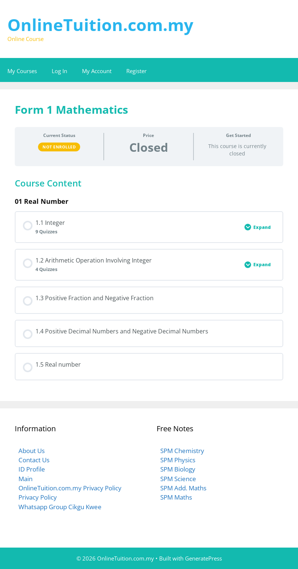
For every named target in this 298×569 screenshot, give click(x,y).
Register (136, 71)
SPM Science (178, 478)
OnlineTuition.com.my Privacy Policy (69, 488)
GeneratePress (203, 558)
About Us (31, 450)
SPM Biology (177, 469)
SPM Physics (177, 460)
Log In (59, 71)
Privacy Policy (37, 497)
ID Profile (31, 469)
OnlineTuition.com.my (100, 24)
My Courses (22, 71)
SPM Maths (176, 497)
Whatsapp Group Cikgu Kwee (60, 507)
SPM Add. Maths (183, 488)
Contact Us (33, 460)
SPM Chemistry (182, 450)
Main (25, 478)
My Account (97, 71)
